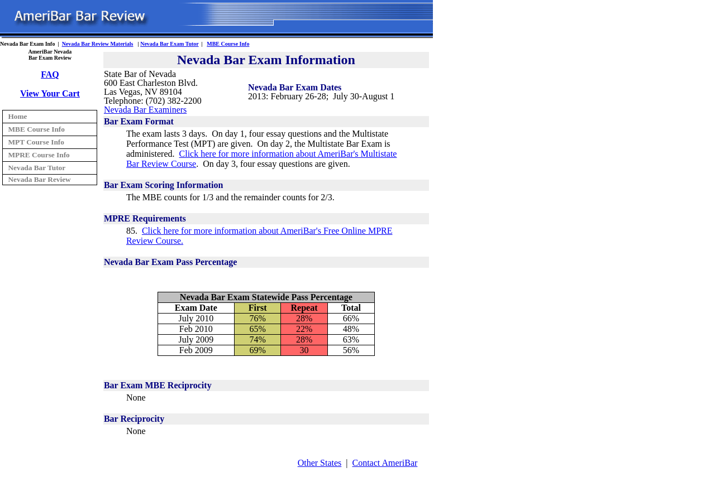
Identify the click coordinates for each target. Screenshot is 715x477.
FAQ (50, 74)
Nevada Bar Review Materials (98, 44)
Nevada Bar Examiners (145, 109)
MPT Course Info (36, 142)
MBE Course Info (228, 44)
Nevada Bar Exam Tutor (169, 44)
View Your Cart (50, 93)
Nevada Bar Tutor (36, 167)
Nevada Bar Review (39, 179)
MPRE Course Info (38, 155)
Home (17, 116)
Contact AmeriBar (385, 463)
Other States (320, 463)
